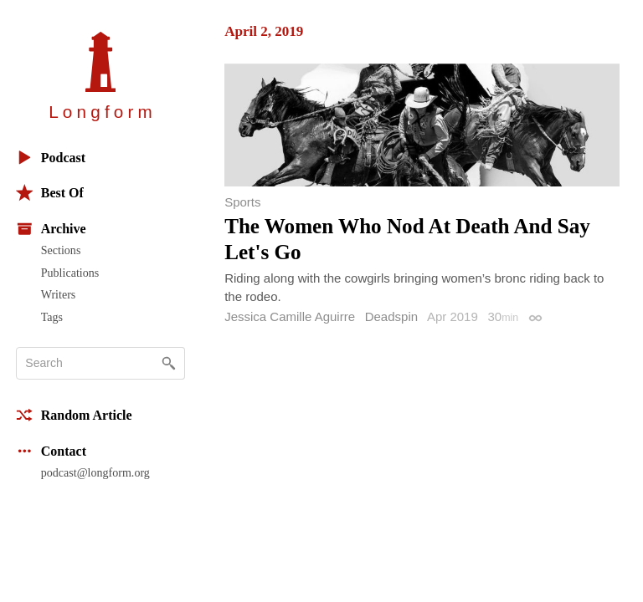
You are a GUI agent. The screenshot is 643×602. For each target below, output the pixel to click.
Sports (242, 202)
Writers (58, 294)
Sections (61, 250)
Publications (70, 272)
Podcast (50, 157)
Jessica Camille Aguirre (289, 316)
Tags (52, 317)
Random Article (74, 415)
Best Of (50, 193)
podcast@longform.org (95, 472)
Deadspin (391, 316)
